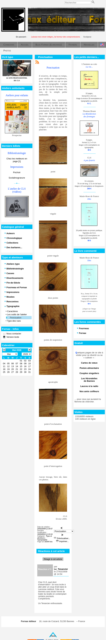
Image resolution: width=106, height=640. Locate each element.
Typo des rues (14, 321)
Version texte (12, 337)
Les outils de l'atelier (17, 314)
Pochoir (16, 172)
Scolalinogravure (17, 177)
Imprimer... (62, 541)
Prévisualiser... (62, 538)
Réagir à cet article (53, 559)
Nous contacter (13, 333)
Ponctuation (16, 317)
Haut (53, 636)
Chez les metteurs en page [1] (17, 160)
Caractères (12, 311)
